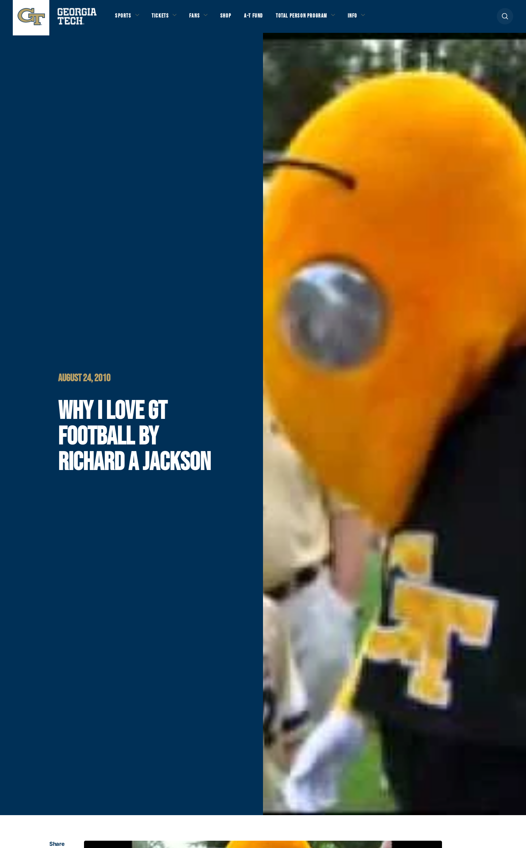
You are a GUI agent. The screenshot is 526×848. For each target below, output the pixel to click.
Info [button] (372, 18)
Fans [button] (200, 18)
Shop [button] (234, 18)
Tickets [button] (164, 18)
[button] (505, 19)
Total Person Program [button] (316, 18)
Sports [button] (124, 18)
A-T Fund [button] (264, 18)
